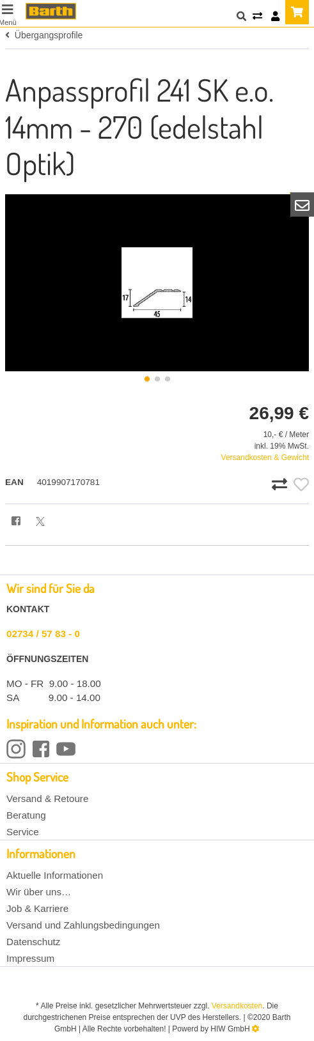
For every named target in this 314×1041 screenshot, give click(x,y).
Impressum (30, 958)
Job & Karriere (37, 908)
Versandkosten (237, 1005)
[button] (147, 379)
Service (22, 831)
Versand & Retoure (47, 798)
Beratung (26, 815)
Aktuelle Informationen (54, 875)
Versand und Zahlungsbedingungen (83, 925)
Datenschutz (33, 941)
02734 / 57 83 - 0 (43, 633)
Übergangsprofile (43, 35)
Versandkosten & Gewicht (265, 457)
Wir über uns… (38, 891)
